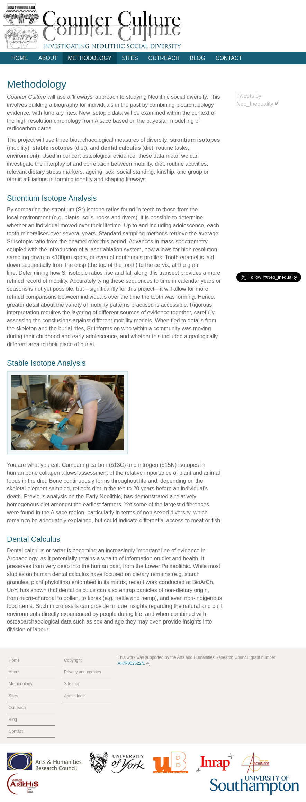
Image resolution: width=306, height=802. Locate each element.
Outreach (164, 58)
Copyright (73, 660)
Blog (197, 58)
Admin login (75, 696)
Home (19, 58)
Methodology (89, 58)
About (47, 58)
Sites (130, 58)
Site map (72, 683)
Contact (229, 58)
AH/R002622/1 (133, 663)
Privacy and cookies (82, 672)
